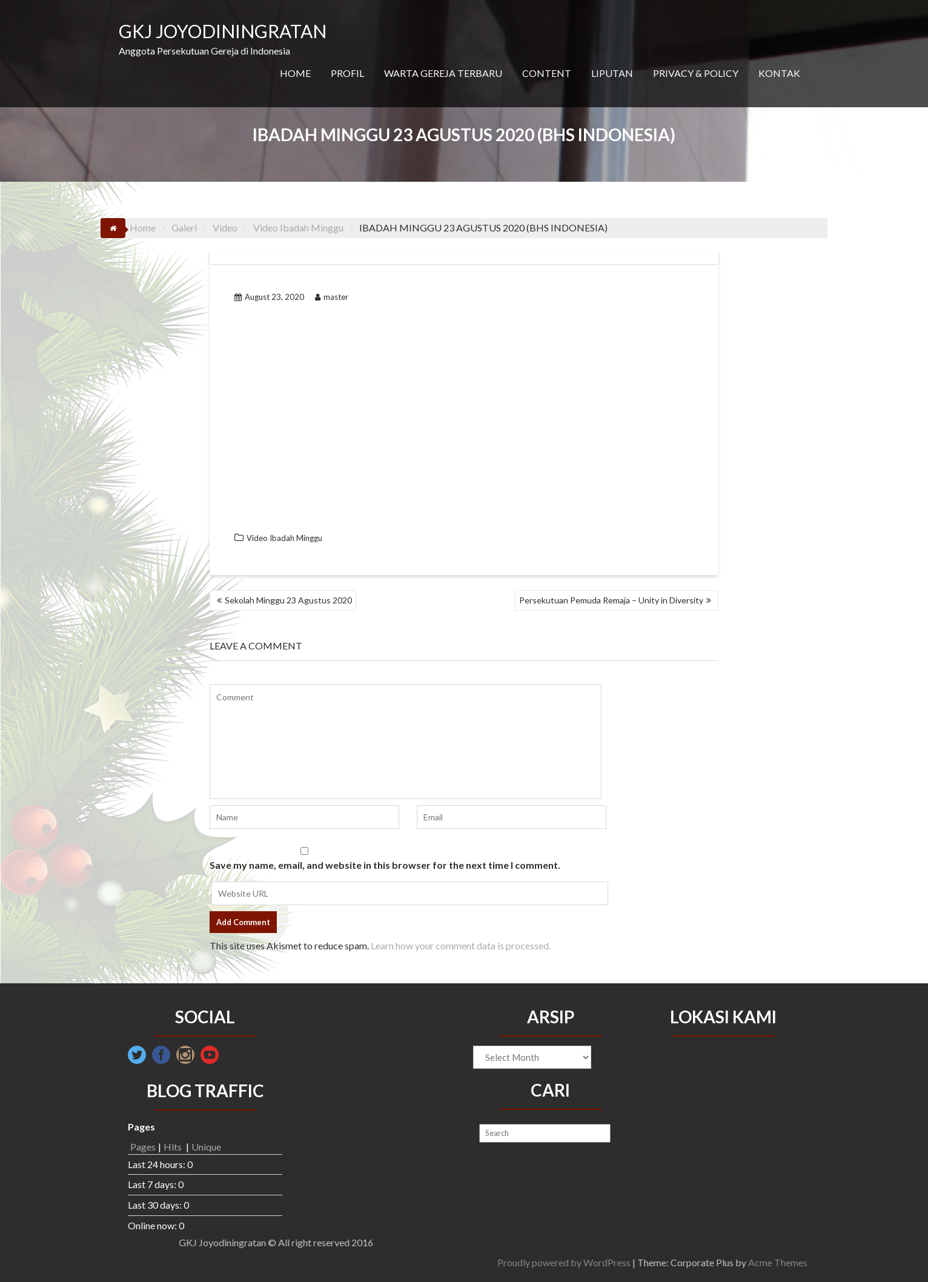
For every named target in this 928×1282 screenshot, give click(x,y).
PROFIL (347, 73)
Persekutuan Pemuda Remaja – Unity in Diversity (611, 600)
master (331, 297)
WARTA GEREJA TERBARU (443, 73)
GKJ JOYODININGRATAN (222, 31)
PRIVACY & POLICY (695, 73)
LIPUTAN (612, 73)
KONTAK (779, 73)
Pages (143, 1146)
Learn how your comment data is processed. (461, 945)
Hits (174, 1146)
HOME (295, 73)
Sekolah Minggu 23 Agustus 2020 (288, 600)
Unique (206, 1146)
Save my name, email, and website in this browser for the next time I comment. (385, 865)
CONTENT (546, 73)
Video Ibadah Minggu (284, 538)
